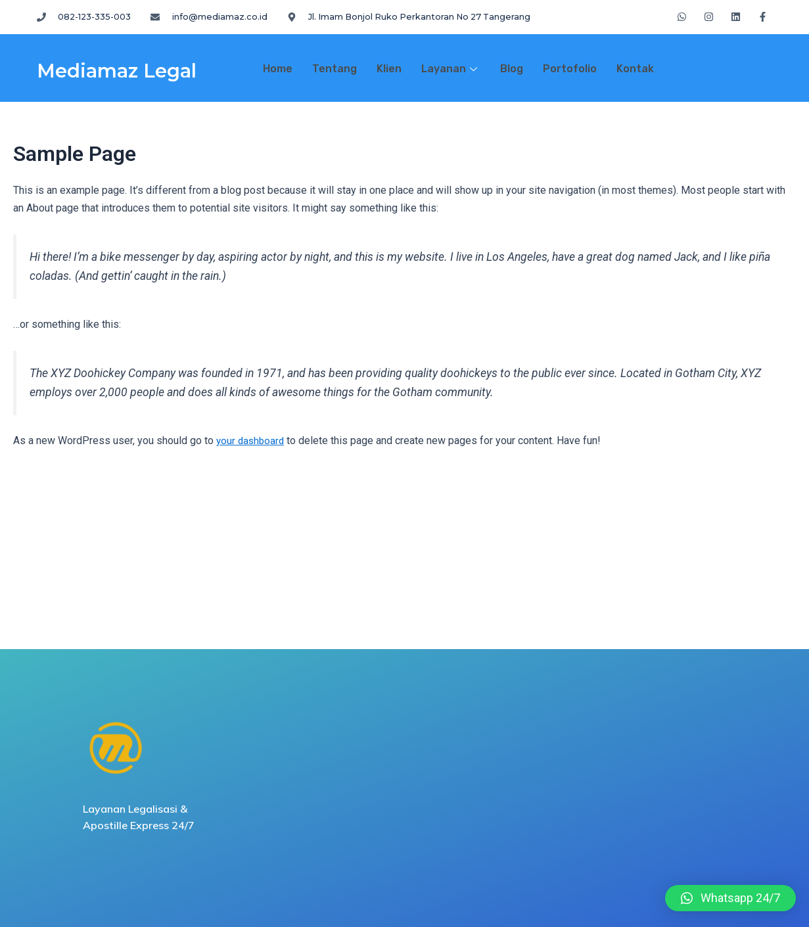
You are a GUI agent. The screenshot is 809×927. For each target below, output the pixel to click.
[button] (730, 898)
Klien (389, 68)
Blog (511, 68)
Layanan (450, 68)
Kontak (635, 68)
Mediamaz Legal (136, 69)
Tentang (334, 68)
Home (277, 68)
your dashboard (251, 440)
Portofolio (570, 68)
